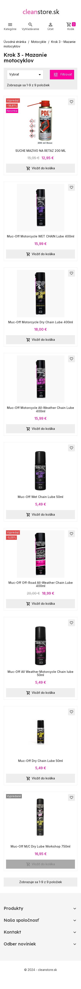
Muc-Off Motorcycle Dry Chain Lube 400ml (40, 322)
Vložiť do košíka (40, 168)
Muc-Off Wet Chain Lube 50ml (40, 497)
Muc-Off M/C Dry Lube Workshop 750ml (40, 846)
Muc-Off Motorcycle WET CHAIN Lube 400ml (40, 236)
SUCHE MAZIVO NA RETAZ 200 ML (40, 150)
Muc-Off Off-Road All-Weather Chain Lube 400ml (40, 584)
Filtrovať (62, 74)
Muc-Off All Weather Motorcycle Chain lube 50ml (40, 673)
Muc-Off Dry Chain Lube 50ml (40, 761)
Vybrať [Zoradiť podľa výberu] (25, 74)
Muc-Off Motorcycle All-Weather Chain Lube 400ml (40, 409)
